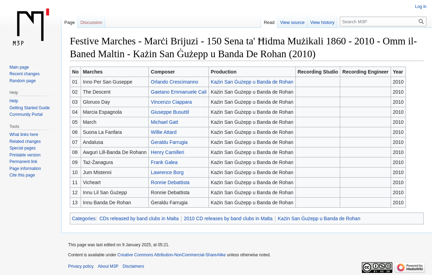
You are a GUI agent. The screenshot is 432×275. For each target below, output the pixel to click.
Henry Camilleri (167, 152)
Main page (19, 67)
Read (269, 22)
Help (13, 100)
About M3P (108, 266)
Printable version (24, 155)
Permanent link (23, 161)
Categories (84, 218)
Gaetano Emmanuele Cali (178, 92)
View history (322, 22)
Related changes (25, 141)
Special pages (22, 148)
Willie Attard (164, 132)
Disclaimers (133, 266)
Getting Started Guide (29, 107)
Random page (22, 80)
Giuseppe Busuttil (170, 112)
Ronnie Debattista (170, 182)
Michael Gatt (164, 122)
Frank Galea (164, 162)
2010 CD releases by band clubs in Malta (228, 218)
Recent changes (24, 73)
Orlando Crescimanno (174, 82)
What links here (23, 134)
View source (292, 22)
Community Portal (25, 114)
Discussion (91, 22)
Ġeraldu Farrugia (169, 142)
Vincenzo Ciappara (171, 102)
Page (69, 22)
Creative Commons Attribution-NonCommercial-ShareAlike (171, 254)
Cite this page (22, 175)
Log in (420, 6)
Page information (25, 168)
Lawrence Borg (167, 172)
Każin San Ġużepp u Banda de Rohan (252, 82)
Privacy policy (80, 266)
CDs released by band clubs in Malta (139, 218)
